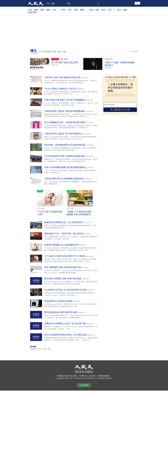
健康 (125, 9)
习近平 (59, 51)
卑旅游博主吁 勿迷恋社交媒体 (58, 301)
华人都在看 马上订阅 (120, 110)
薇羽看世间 (48, 51)
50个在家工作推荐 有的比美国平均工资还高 (65, 256)
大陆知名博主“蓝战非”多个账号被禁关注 (63, 133)
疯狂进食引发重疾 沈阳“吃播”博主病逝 (62, 278)
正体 (48, 3)
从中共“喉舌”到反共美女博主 (65, 62)
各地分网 (32, 13)
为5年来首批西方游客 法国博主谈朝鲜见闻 (64, 156)
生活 (119, 9)
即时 (64, 9)
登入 (137, 3)
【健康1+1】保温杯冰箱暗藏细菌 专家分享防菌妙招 (79, 213)
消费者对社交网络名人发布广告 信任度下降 (65, 323)
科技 (91, 9)
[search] (83, 3)
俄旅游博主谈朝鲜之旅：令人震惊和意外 (63, 222)
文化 (110, 9)
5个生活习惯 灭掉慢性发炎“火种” (49, 213)
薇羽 (54, 51)
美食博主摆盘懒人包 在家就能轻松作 (61, 245)
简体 (53, 3)
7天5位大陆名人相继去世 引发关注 (60, 88)
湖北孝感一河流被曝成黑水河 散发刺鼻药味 (65, 145)
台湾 (54, 9)
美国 (36, 9)
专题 (76, 9)
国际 (48, 9)
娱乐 (104, 9)
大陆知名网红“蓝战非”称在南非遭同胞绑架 (64, 111)
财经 (97, 9)
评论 (70, 9)
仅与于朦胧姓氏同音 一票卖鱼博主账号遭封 (65, 122)
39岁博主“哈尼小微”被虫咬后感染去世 (62, 77)
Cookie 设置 (84, 385)
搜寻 (97, 3)
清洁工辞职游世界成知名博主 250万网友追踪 (65, 335)
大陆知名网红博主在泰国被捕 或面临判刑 (63, 178)
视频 (82, 9)
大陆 (30, 9)
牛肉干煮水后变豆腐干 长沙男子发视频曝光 (65, 100)
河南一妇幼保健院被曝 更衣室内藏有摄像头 (65, 167)
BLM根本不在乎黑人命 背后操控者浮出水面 (65, 290)
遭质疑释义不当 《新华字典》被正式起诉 (63, 233)
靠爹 (64, 51)
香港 (42, 9)
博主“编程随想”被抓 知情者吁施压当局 (62, 267)
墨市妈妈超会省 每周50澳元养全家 (60, 312)
